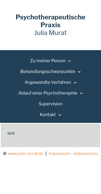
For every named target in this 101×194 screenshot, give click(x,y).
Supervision (50, 103)
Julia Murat (50, 25)
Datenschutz (86, 153)
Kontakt (50, 115)
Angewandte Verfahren (50, 82)
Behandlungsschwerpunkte (50, 72)
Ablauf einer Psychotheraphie (50, 93)
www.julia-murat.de (25, 153)
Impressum (59, 153)
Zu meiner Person (50, 61)
